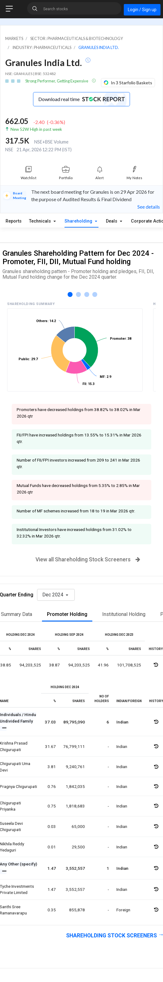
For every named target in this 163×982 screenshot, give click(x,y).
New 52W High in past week (36, 129)
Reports (14, 221)
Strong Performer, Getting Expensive (57, 80)
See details (148, 207)
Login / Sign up (142, 9)
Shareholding (79, 221)
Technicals (40, 221)
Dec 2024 (53, 595)
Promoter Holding (67, 614)
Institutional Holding (123, 614)
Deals (112, 221)
